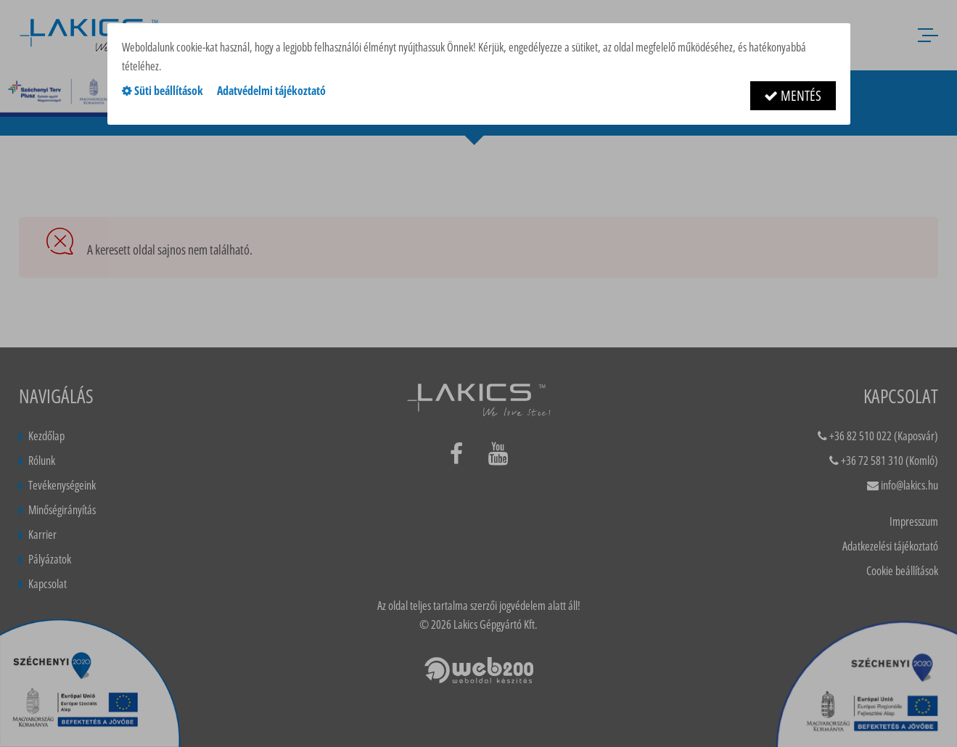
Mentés (792, 95)
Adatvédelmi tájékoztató (271, 91)
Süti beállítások (162, 91)
